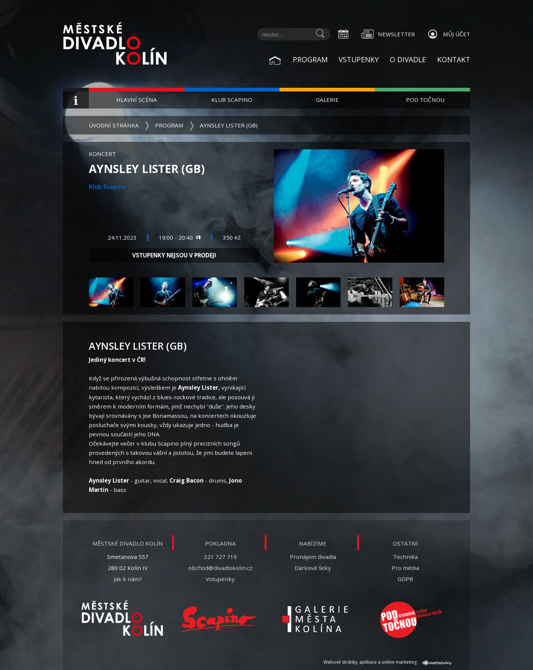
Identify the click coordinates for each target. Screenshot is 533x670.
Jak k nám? (128, 579)
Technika (405, 556)
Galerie (327, 99)
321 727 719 (220, 556)
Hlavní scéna (136, 99)
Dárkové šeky (313, 567)
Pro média (405, 567)
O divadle (408, 59)
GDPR (405, 579)
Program (310, 59)
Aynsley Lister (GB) (229, 125)
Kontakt (453, 59)
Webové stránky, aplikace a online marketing (388, 662)
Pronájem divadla (313, 556)
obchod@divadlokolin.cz (220, 567)
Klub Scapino (231, 99)
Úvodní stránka (114, 125)
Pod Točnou (425, 99)
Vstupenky (359, 59)
